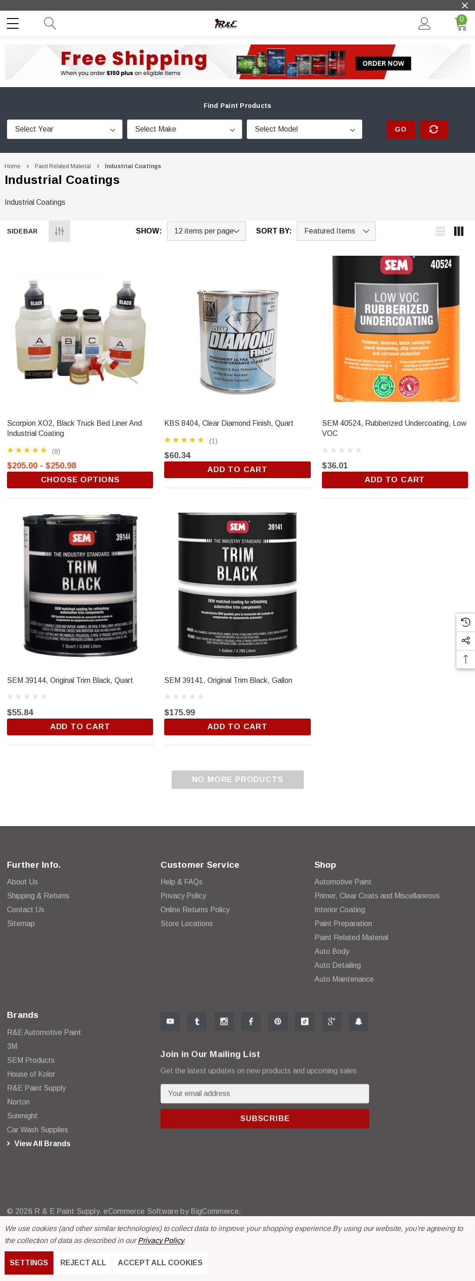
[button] (237, 61)
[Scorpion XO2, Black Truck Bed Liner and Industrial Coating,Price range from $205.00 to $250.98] (80, 329)
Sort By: (274, 231)
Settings (29, 1263)
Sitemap (21, 929)
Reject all (83, 1263)
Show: (149, 231)
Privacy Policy (161, 1240)
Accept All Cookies (160, 1263)
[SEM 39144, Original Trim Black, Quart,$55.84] (80, 585)
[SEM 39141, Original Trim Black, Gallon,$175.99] (237, 585)
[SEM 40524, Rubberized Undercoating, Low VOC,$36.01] (395, 329)
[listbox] (336, 231)
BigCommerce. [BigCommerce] (211, 1211)
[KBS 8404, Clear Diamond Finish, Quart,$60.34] (237, 329)
